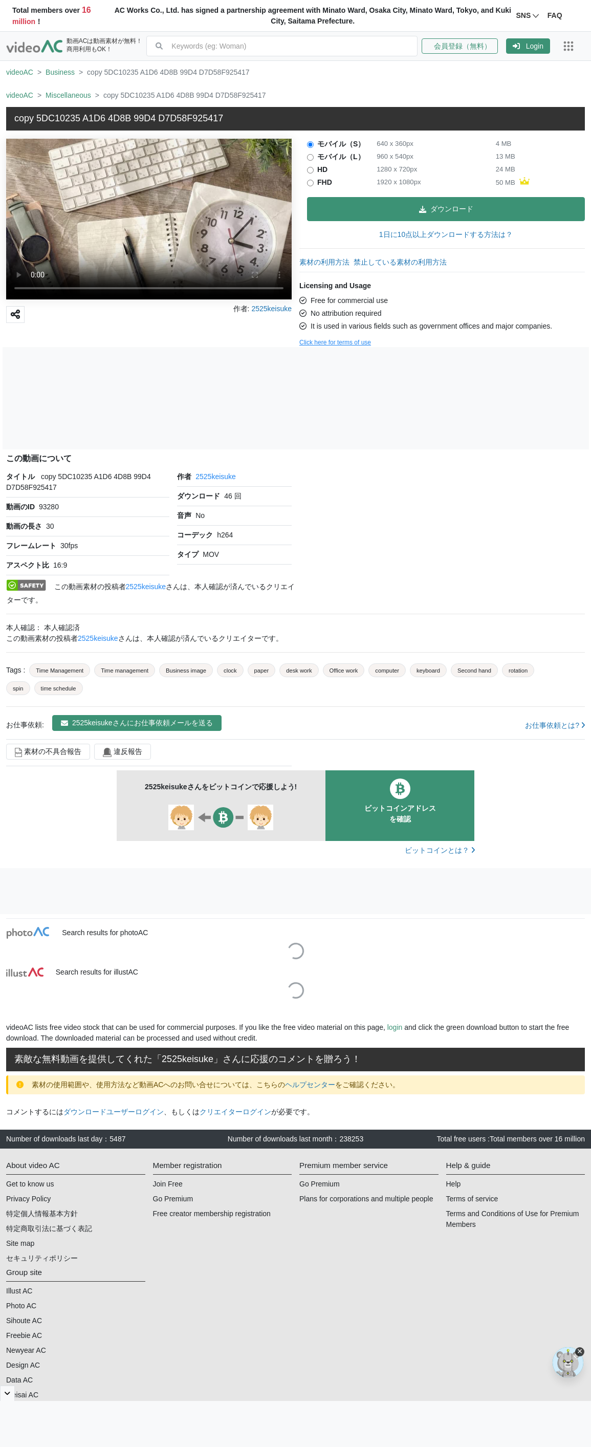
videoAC (19, 72)
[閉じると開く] (7, 1393)
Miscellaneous (68, 95)
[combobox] (294, 46)
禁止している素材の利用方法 (400, 262)
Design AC (23, 1365)
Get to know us (30, 1184)
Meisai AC (22, 1395)
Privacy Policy (28, 1199)
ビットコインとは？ (440, 850)
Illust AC (19, 1291)
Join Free (168, 1184)
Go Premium (173, 1199)
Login (528, 46)
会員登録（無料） (459, 46)
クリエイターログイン (235, 1112)
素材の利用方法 (324, 262)
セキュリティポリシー (42, 1258)
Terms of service (472, 1199)
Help (453, 1184)
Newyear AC (26, 1350)
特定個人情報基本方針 (42, 1214)
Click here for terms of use (335, 342)
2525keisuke (215, 476)
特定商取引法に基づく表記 (49, 1228)
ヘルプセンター (310, 1085)
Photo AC (21, 1306)
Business (60, 72)
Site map (20, 1243)
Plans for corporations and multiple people (366, 1199)
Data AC (19, 1380)
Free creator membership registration (212, 1214)
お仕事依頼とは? (555, 725)
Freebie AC (24, 1335)
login (395, 1027)
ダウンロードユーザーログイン (113, 1112)
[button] (464, 46)
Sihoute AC (24, 1320)
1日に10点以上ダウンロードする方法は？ (446, 234)
